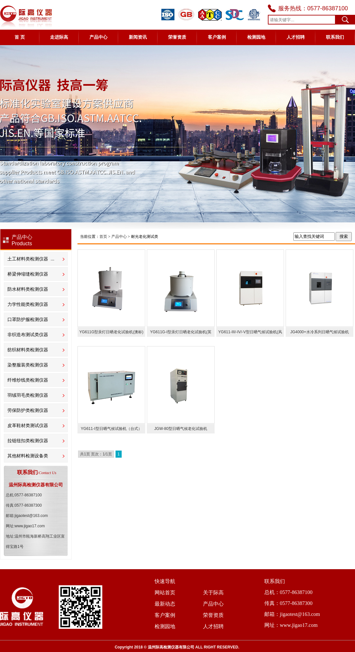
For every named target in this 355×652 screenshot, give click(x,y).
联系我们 (335, 37)
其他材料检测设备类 (27, 455)
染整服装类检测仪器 (27, 364)
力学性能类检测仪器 (27, 304)
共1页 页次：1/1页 (96, 454)
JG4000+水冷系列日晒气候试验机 (319, 332)
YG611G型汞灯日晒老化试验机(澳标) (111, 332)
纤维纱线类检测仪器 (27, 380)
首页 (103, 236)
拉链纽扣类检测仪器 (27, 440)
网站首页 (165, 592)
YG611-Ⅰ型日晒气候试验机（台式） (111, 428)
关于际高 (213, 592)
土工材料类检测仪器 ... (30, 258)
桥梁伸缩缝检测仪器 (27, 274)
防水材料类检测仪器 (27, 289)
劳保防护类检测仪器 (27, 410)
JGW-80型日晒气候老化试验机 (180, 428)
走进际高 (59, 37)
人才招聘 (296, 37)
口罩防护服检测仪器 (27, 319)
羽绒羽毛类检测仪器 (27, 395)
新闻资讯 (138, 37)
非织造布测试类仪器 (27, 334)
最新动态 (165, 604)
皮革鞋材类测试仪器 (27, 425)
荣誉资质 (177, 37)
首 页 (20, 37)
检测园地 (256, 37)
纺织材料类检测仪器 (27, 349)
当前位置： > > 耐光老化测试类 (119, 236)
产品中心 (98, 37)
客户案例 (217, 37)
